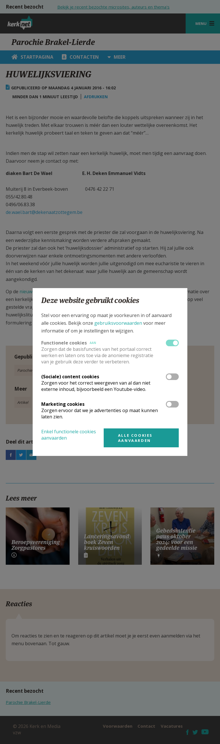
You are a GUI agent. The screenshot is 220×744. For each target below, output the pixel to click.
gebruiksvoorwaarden (118, 323)
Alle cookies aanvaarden (135, 438)
